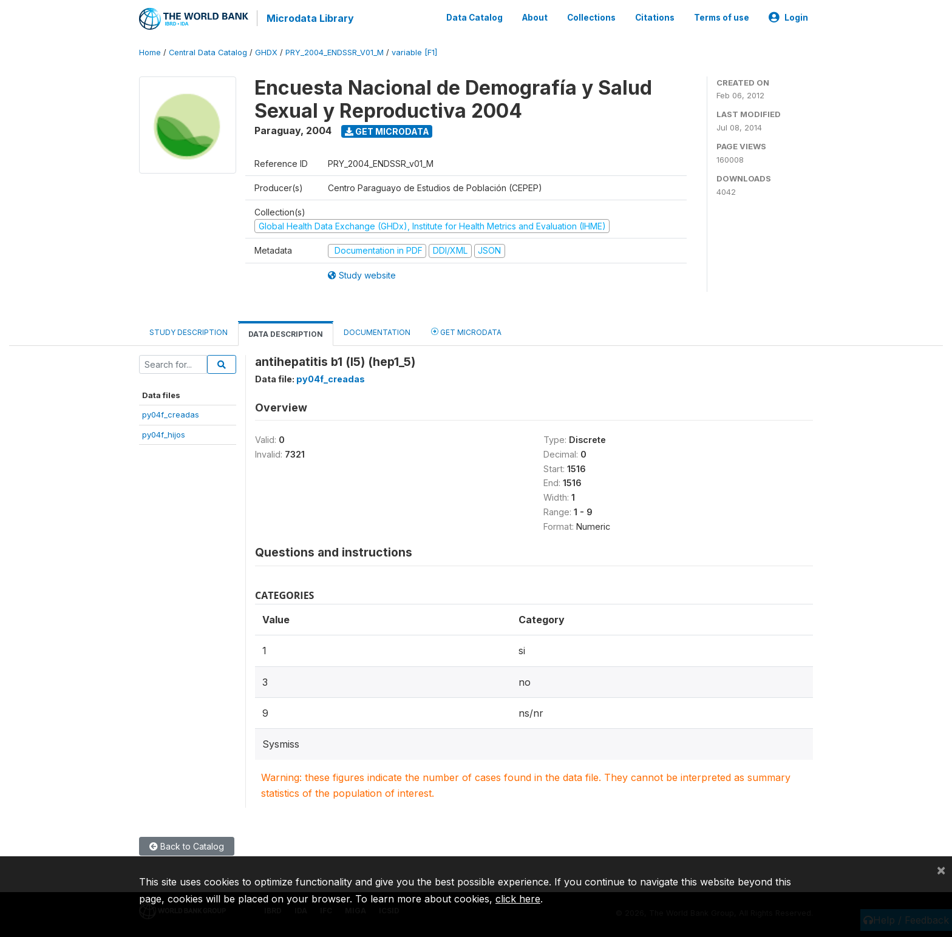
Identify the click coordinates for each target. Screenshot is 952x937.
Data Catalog (474, 17)
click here (517, 899)
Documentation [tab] (377, 330)
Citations (655, 17)
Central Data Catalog (208, 51)
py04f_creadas (170, 413)
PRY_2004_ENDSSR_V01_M (334, 51)
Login (788, 17)
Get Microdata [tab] (466, 330)
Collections (591, 17)
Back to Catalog (186, 844)
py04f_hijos (163, 433)
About (535, 17)
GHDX (266, 51)
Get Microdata (387, 129)
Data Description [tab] (285, 332)
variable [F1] (414, 51)
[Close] (941, 869)
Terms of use (721, 17)
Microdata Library (309, 18)
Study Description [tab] (188, 330)
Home (150, 51)
